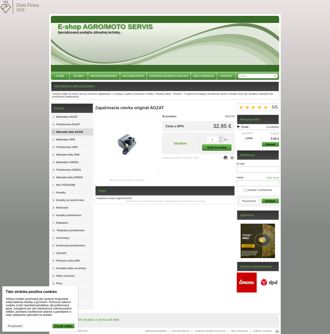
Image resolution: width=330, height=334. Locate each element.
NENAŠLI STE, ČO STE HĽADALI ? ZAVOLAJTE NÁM (87, 319)
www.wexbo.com (80, 331)
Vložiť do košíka (217, 147)
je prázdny (273, 126)
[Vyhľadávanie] (258, 76)
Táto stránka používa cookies (31, 292)
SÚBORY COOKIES (262, 331)
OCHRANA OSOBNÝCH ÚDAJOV (210, 331)
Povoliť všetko (63, 326)
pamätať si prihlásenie (258, 190)
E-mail (241, 163)
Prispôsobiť (15, 326)
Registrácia (249, 201)
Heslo (240, 177)
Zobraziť (270, 144)
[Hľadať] (275, 76)
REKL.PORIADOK (239, 331)
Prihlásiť (270, 201)
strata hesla (272, 177)
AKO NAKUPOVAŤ (180, 331)
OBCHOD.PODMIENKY (156, 331)
